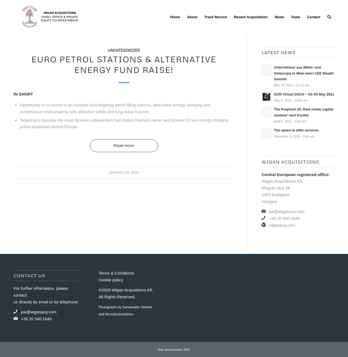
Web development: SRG (174, 349)
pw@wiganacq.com (286, 211)
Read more (124, 145)
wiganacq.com (282, 225)
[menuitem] (175, 17)
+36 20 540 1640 (284, 218)
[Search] (329, 17)
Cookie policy (111, 280)
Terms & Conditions (116, 273)
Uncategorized (124, 50)
